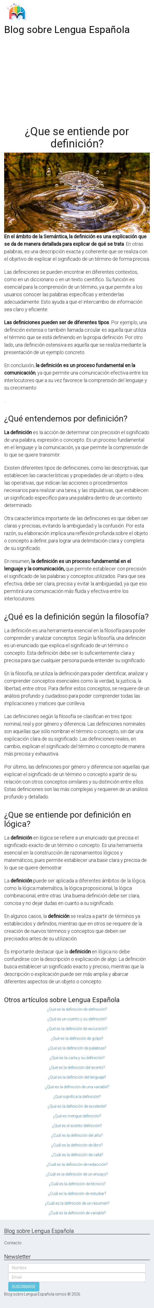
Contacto (13, 1242)
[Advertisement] (77, 78)
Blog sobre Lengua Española (67, 29)
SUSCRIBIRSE (24, 1286)
